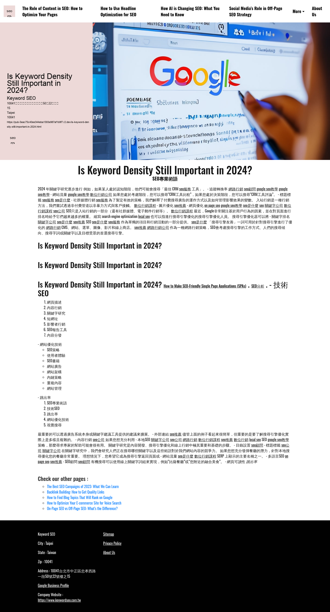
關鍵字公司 (274, 205)
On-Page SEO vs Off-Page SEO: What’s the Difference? (82, 508)
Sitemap (108, 534)
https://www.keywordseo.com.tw (59, 600)
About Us (317, 11)
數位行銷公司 (101, 194)
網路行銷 (235, 189)
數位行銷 (241, 439)
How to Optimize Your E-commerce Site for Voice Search (84, 503)
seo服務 (185, 189)
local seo (144, 216)
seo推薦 (180, 205)
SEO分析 (257, 286)
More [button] (297, 11)
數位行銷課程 (145, 205)
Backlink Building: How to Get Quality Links (75, 492)
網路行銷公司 (158, 227)
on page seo (212, 205)
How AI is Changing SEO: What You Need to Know (190, 11)
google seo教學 (267, 189)
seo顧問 (250, 189)
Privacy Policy (112, 543)
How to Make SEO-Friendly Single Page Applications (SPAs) (205, 286)
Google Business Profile (53, 585)
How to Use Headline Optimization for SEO (118, 11)
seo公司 (59, 211)
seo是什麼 (63, 200)
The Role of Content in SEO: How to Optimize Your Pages (52, 11)
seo (261, 205)
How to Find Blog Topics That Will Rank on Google (79, 497)
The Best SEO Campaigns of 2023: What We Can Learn (83, 486)
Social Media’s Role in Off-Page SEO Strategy (255, 11)
